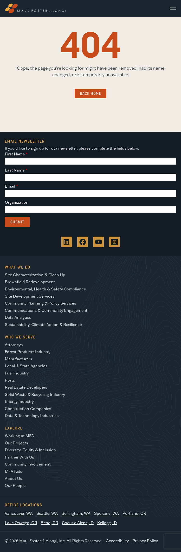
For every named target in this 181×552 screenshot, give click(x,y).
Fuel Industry (17, 373)
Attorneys (14, 344)
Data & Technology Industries (31, 415)
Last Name (15, 170)
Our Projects (16, 443)
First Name (15, 154)
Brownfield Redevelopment (30, 281)
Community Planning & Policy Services (40, 303)
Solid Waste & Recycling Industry (35, 394)
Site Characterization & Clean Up (35, 274)
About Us (13, 478)
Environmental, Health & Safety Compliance (45, 289)
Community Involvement (28, 464)
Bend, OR (49, 522)
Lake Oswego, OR (21, 522)
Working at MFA (19, 435)
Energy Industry (19, 401)
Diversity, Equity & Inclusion (30, 450)
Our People (15, 485)
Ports (10, 380)
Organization (16, 202)
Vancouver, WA (19, 513)
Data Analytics (18, 317)
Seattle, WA (47, 513)
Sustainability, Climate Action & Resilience (43, 324)
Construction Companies (28, 408)
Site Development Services (29, 296)
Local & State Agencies (26, 365)
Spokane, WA (106, 513)
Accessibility (117, 540)
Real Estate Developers (26, 387)
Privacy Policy (145, 540)
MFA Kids (13, 471)
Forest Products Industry (27, 351)
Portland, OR (134, 513)
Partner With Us (19, 457)
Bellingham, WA (75, 513)
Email (10, 186)
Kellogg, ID (107, 522)
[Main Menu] (171, 8)
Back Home (90, 93)
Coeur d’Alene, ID (78, 522)
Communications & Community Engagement (46, 310)
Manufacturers (18, 358)
